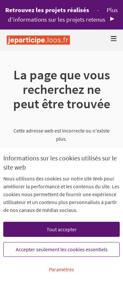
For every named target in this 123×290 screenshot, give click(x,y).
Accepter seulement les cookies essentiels (62, 249)
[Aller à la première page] (38, 40)
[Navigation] (114, 38)
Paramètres (61, 269)
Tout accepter (62, 229)
